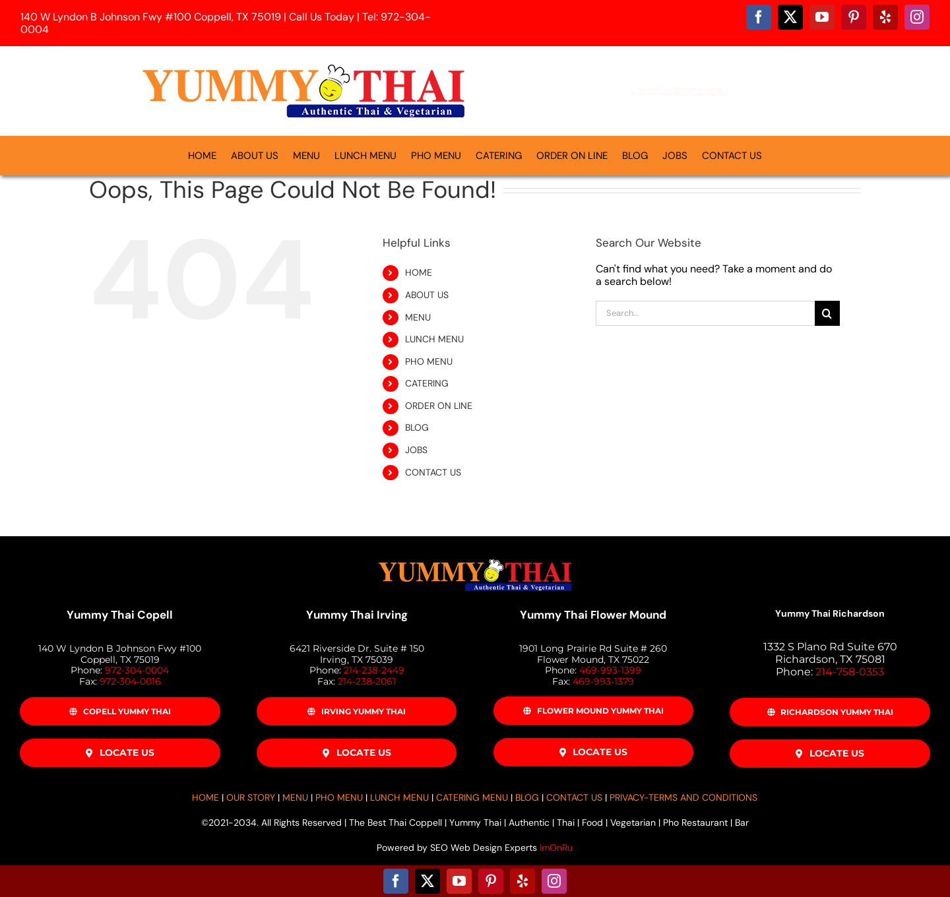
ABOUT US (427, 295)
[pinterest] (853, 17)
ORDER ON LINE (438, 406)
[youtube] (822, 17)
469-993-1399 (610, 670)
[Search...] (705, 313)
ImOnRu (556, 847)
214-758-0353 (849, 671)
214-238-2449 (374, 670)
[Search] (827, 313)
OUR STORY (250, 797)
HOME (418, 272)
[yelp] (885, 17)
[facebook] (758, 17)
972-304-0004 (137, 670)
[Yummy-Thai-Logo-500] (303, 64)
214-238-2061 (367, 681)
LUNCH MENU (434, 339)
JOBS (416, 450)
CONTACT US (433, 472)
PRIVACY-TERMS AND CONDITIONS (683, 797)
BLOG (417, 427)
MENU (418, 317)
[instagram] (917, 17)
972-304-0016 (130, 681)
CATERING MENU (472, 797)
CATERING (427, 383)
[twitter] (790, 17)
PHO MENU (429, 361)
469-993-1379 (603, 681)
